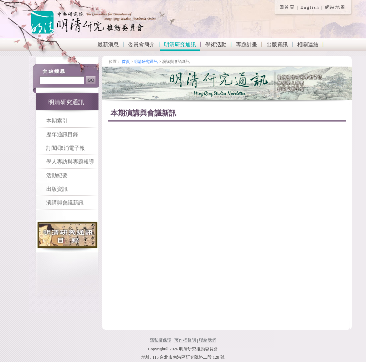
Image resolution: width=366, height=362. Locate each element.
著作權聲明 (185, 340)
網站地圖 (335, 7)
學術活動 (216, 44)
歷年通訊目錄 (62, 134)
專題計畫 (246, 44)
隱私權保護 (160, 340)
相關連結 (307, 44)
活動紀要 (57, 175)
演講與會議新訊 (65, 202)
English (309, 7)
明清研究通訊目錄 (67, 236)
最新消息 (108, 44)
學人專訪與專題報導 (70, 162)
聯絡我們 (207, 340)
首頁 (126, 61)
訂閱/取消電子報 (65, 148)
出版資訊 (277, 44)
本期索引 (57, 121)
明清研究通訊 (180, 44)
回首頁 (287, 7)
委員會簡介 (141, 44)
